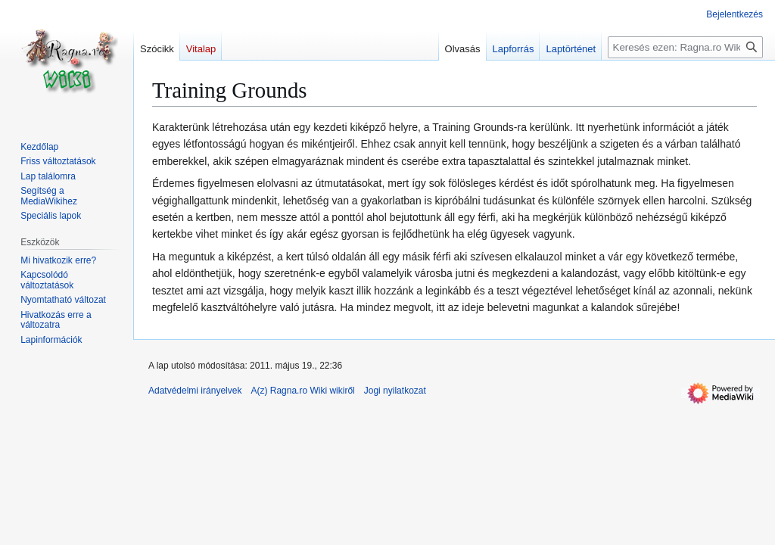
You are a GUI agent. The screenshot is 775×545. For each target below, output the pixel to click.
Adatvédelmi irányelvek (194, 390)
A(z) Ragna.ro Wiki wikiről (302, 390)
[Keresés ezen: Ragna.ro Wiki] (685, 47)
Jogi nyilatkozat (395, 390)
